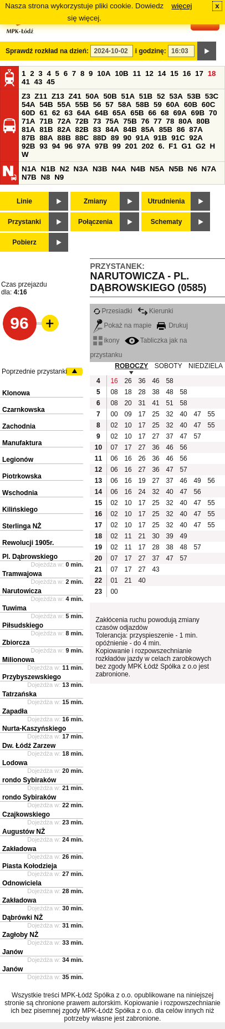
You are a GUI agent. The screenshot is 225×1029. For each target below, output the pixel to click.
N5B (175, 169)
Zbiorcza (15, 642)
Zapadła (14, 711)
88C (81, 138)
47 (197, 414)
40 (183, 414)
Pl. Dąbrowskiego (30, 557)
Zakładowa (19, 849)
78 (170, 121)
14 (162, 73)
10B (121, 73)
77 (158, 121)
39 (169, 536)
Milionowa (18, 660)
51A (128, 96)
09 (127, 414)
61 (43, 113)
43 (38, 82)
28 (141, 392)
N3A (81, 169)
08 (113, 392)
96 (68, 146)
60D (28, 113)
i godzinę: (150, 51)
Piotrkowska (22, 476)
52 (161, 96)
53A (175, 96)
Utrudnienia (166, 201)
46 (155, 381)
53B (194, 96)
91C (178, 138)
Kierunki (155, 311)
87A (195, 129)
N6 (192, 169)
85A (147, 129)
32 (169, 414)
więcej (182, 6)
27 (155, 436)
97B (101, 146)
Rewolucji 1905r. (28, 543)
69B (197, 113)
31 (141, 403)
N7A (209, 169)
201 (131, 146)
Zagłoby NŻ (20, 935)
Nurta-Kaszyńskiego (34, 728)
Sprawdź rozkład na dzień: (47, 51)
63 (68, 113)
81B (46, 129)
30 (155, 536)
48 (169, 392)
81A (28, 129)
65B (137, 113)
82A (63, 129)
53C (211, 96)
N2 (64, 169)
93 (43, 146)
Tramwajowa (22, 574)
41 (26, 82)
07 (113, 447)
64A (83, 113)
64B (101, 113)
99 (117, 146)
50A (92, 96)
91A (142, 138)
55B (81, 104)
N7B (29, 177)
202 (148, 146)
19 (141, 481)
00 (113, 414)
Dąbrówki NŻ (22, 917)
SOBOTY (168, 366)
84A (112, 129)
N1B (47, 169)
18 (212, 73)
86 (181, 129)
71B (46, 121)
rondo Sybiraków (29, 780)
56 (97, 104)
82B (81, 129)
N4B (138, 169)
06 (113, 458)
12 (149, 73)
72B (81, 121)
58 (169, 381)
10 (127, 425)
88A (46, 138)
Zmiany (95, 201)
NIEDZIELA (205, 366)
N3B (100, 169)
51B (145, 96)
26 (127, 381)
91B (160, 138)
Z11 (40, 96)
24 (141, 492)
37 (169, 436)
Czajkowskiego (26, 814)
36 (141, 381)
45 (51, 82)
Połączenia (95, 222)
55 (210, 414)
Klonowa (16, 393)
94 (56, 146)
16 (187, 73)
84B (129, 129)
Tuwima (14, 608)
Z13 (58, 96)
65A (119, 113)
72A (63, 121)
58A (124, 104)
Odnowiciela (22, 883)
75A (112, 121)
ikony (106, 340)
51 (169, 403)
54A (28, 104)
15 (174, 73)
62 (56, 113)
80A (185, 121)
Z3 (26, 96)
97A (83, 146)
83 (97, 129)
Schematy (166, 222)
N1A (29, 169)
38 (155, 392)
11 (136, 73)
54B (46, 104)
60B (190, 104)
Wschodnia (20, 493)
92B (28, 146)
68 (165, 113)
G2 (201, 146)
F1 (172, 146)
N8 (45, 177)
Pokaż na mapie (122, 325)
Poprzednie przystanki (34, 371)
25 (155, 414)
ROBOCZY (131, 366)
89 (115, 138)
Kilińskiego (20, 509)
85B (165, 129)
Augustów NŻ (23, 832)
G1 (187, 146)
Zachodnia (18, 426)
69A (179, 113)
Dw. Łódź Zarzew (28, 746)
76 (145, 121)
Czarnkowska (23, 410)
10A (103, 73)
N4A (118, 169)
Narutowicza (22, 591)
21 (141, 536)
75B (129, 121)
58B (142, 104)
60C (208, 104)
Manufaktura (22, 443)
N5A (157, 169)
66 (152, 113)
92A (195, 138)
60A (173, 104)
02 (113, 425)
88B (63, 138)
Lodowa (14, 763)
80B (202, 121)
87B (28, 138)
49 (197, 481)
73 (97, 121)
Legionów (17, 459)
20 (127, 403)
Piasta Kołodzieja (29, 866)
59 (158, 104)
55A (63, 104)
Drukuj (172, 325)
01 (113, 580)
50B (109, 96)
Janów (12, 952)
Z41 (75, 96)
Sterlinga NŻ (22, 526)
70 (213, 113)
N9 (59, 177)
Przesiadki (112, 311)
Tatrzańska (19, 694)
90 (127, 138)
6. (161, 146)
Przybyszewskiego (31, 677)
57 (109, 104)
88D (99, 138)
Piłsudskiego (22, 625)
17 (199, 73)
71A (28, 121)
